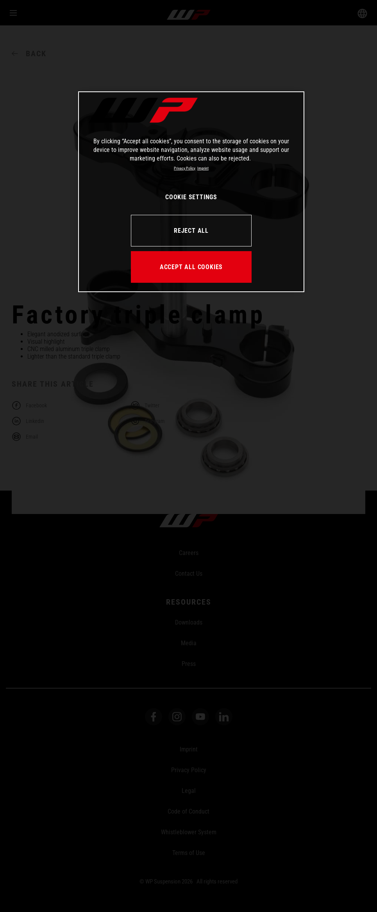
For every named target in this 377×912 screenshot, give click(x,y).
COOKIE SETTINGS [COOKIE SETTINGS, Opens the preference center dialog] (191, 197)
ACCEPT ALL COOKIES (191, 267)
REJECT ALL (191, 230)
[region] (191, 191)
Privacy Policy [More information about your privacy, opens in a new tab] (184, 168)
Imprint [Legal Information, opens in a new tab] (203, 168)
